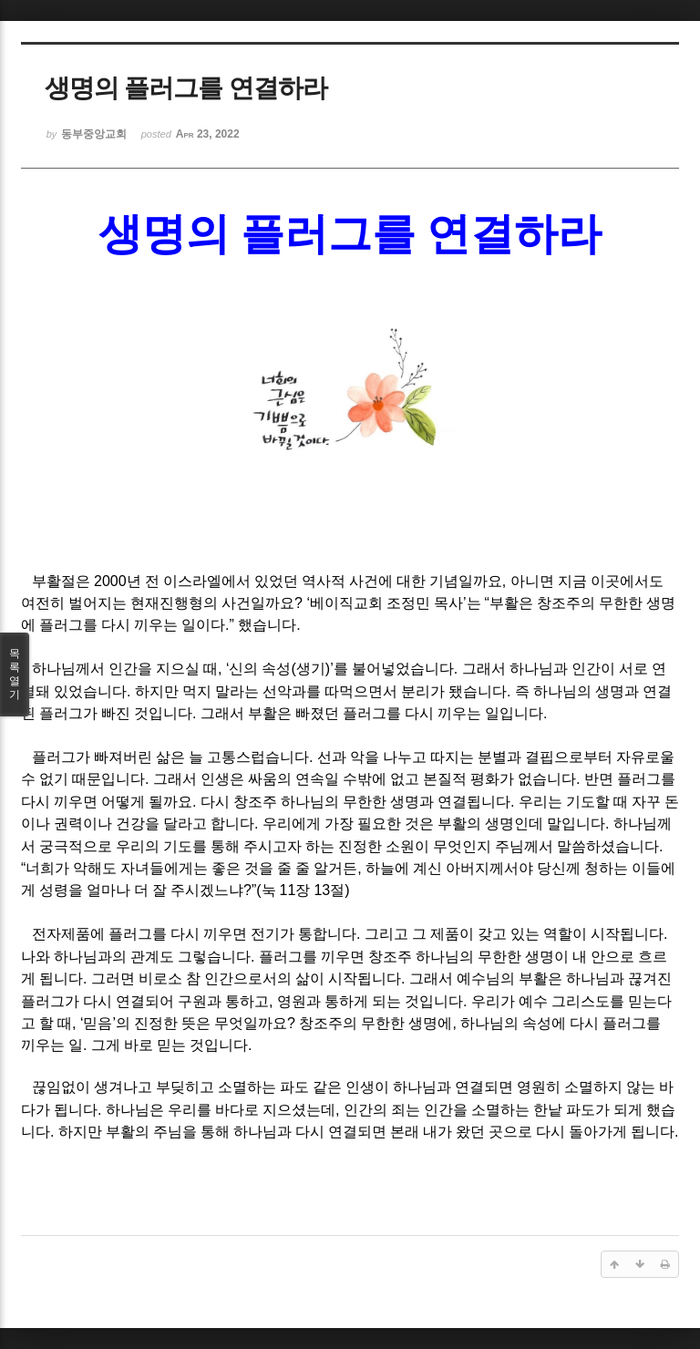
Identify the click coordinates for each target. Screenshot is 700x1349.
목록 (14, 674)
